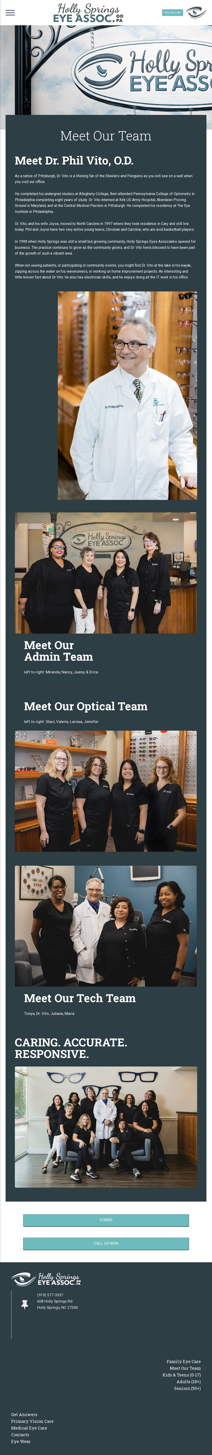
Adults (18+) (188, 1381)
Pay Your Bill (172, 12)
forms (106, 1220)
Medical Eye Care (29, 1428)
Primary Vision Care (32, 1421)
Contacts (20, 1434)
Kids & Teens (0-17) (182, 1375)
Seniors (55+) (187, 1388)
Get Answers (24, 1414)
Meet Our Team (185, 1368)
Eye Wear (21, 1441)
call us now (106, 1243)
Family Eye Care (184, 1361)
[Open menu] (10, 13)
